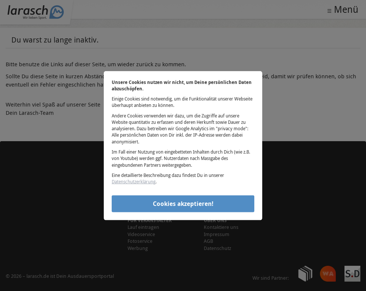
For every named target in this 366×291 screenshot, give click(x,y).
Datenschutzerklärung (133, 181)
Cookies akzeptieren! (183, 204)
